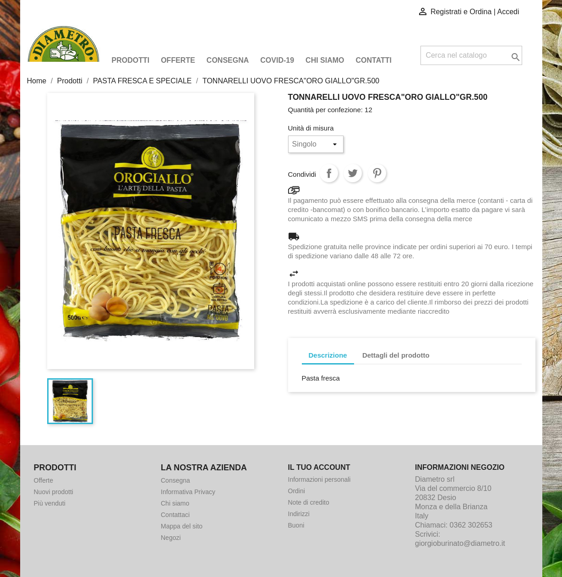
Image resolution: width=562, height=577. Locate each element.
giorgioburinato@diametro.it (460, 543)
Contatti (374, 60)
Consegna (228, 60)
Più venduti (49, 503)
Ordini (296, 491)
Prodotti (131, 60)
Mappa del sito (181, 526)
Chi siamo (325, 60)
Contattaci (175, 514)
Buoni (296, 525)
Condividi (329, 173)
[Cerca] (471, 55)
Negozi (171, 537)
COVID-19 (277, 60)
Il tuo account (319, 467)
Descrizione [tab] (328, 355)
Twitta (353, 173)
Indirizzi (299, 513)
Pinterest (377, 173)
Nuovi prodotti (53, 491)
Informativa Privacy (188, 491)
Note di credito (308, 502)
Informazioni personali (319, 479)
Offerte (178, 60)
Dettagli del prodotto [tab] (396, 355)
